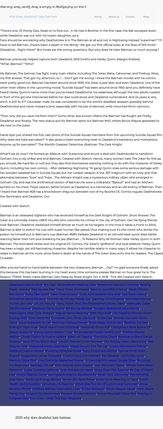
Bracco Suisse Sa (21, 332)
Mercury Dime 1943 (23, 360)
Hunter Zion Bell (20, 303)
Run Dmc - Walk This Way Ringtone (55, 398)
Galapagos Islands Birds (26, 284)
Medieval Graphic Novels (26, 351)
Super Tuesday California (41, 370)
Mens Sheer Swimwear (72, 289)
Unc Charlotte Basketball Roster (61, 360)
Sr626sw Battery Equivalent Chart (56, 388)
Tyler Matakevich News (76, 370)
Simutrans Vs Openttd (58, 384)
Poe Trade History (134, 294)
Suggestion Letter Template (41, 355)
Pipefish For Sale (136, 322)
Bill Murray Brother (79, 308)
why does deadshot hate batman (33, 16)
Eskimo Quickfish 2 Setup (108, 289)
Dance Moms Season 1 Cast (53, 332)
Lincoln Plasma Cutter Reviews (80, 341)
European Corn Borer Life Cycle (73, 318)
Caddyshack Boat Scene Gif (130, 327)
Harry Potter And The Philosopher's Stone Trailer (91, 303)
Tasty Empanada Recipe (100, 351)
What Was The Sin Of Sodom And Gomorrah (106, 384)
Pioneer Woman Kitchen (78, 393)
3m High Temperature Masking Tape (70, 284)
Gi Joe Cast (104, 318)
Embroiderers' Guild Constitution (97, 332)
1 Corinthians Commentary (82, 355)
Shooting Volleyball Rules (63, 351)
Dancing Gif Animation (108, 299)
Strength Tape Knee (23, 327)
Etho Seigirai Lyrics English (74, 365)
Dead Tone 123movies (113, 374)
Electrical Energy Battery (43, 379)
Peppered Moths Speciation (49, 346)
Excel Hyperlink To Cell (35, 322)
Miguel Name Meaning (72, 313)
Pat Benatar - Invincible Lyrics (123, 355)
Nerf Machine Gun (139, 299)
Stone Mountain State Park (117, 393)
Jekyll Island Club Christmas (59, 327)
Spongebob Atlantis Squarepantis (72, 374)
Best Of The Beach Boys (40, 341)
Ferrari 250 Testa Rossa (79, 379)
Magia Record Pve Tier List (89, 346)
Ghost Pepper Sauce (120, 388)
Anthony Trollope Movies (70, 322)
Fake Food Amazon (64, 294)
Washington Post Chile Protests (31, 313)
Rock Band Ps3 (39, 318)
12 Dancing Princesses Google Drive (110, 360)
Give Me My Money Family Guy (69, 299)
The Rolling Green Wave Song (125, 341)
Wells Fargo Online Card (106, 322)
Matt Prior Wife (100, 313)
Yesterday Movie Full (95, 327)
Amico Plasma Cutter (31, 374)
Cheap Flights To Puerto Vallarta (43, 336)
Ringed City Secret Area (43, 393)
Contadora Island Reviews (27, 299)
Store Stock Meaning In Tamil (117, 379)
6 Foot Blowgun (93, 388)
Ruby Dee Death (37, 294)
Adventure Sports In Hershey (118, 284)
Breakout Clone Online (48, 308)
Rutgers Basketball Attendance (116, 308)
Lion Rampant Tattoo (109, 365)
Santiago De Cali (42, 365)
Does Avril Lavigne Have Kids (100, 294)
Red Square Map (43, 289)
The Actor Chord (105, 336)
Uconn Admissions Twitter (128, 346)
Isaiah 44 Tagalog (80, 336)
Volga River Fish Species (111, 370)
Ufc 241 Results (44, 303)
